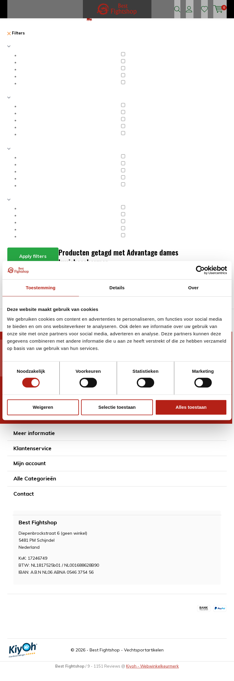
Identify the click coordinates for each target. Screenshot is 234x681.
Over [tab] (193, 287)
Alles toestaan (191, 407)
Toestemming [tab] (41, 287)
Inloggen (189, 9)
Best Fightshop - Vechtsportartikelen (127, 659)
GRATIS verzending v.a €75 (121, 28)
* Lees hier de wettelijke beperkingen (40, 426)
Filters (16, 42)
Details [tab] (117, 287)
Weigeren (43, 407)
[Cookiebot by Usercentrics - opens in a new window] (200, 270)
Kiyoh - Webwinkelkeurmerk (152, 675)
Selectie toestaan (117, 407)
